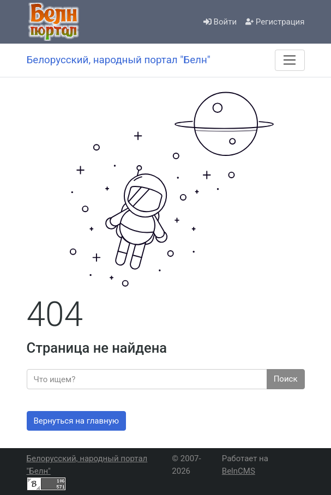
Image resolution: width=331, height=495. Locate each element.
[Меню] (289, 60)
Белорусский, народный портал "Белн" (87, 465)
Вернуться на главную (76, 421)
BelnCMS (238, 471)
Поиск (286, 379)
